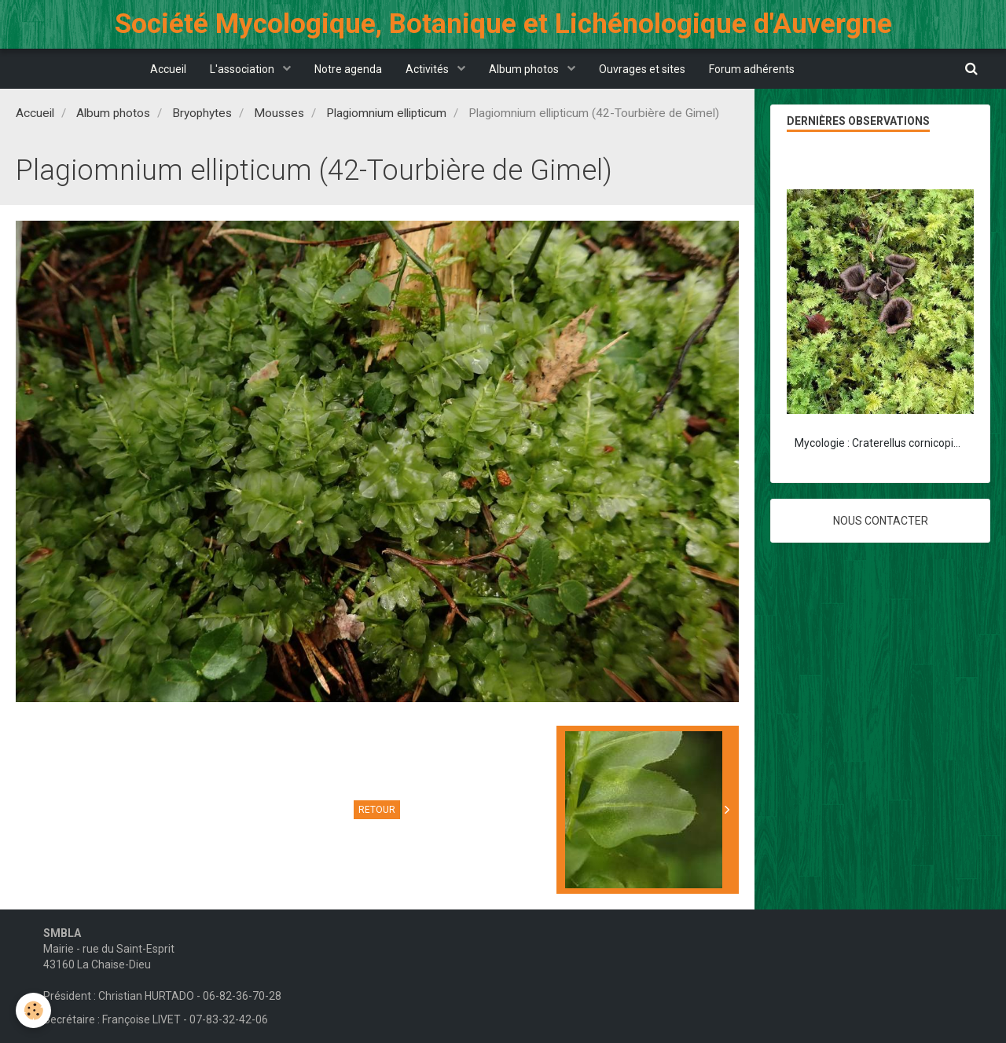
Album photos (525, 69)
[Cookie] (33, 1010)
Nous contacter (880, 520)
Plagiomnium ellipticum (386, 113)
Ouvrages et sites (642, 69)
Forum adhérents (752, 69)
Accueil (168, 69)
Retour (376, 809)
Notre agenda (348, 69)
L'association (243, 69)
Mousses (279, 113)
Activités (428, 69)
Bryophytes (202, 113)
